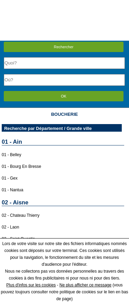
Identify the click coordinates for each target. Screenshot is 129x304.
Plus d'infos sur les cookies (31, 285)
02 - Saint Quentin (18, 238)
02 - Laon (10, 227)
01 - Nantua (12, 190)
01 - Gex (10, 178)
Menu (64, 5)
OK (63, 96)
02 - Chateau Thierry (21, 215)
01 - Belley (11, 154)
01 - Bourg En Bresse (21, 166)
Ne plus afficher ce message (85, 285)
